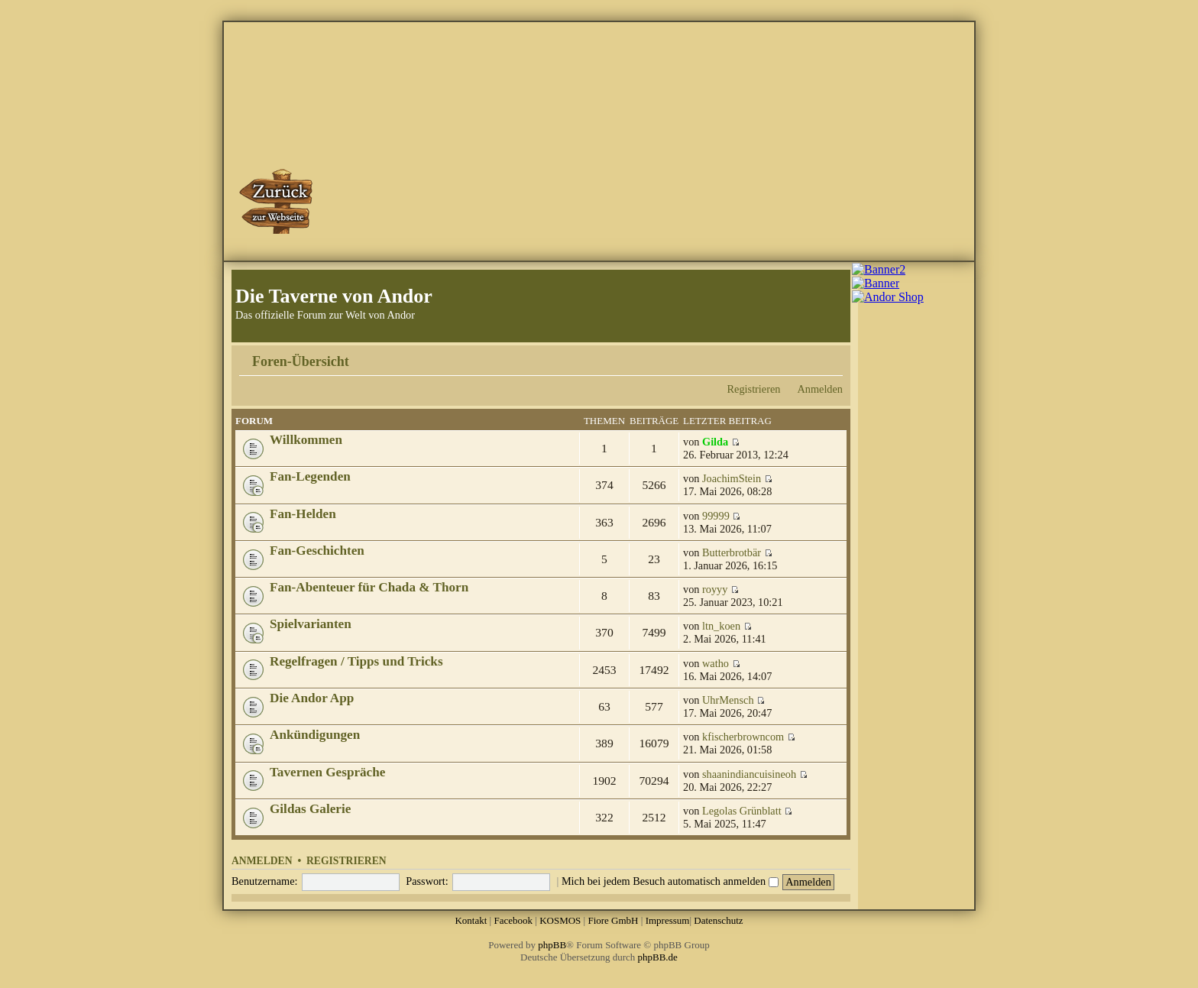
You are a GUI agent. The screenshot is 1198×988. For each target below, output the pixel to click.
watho (715, 663)
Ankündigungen (315, 734)
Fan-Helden (303, 514)
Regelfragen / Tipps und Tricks (356, 661)
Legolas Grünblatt (742, 811)
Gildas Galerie (310, 809)
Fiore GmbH (613, 920)
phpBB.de (658, 957)
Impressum (668, 920)
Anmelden (820, 389)
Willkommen (306, 439)
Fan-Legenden (310, 476)
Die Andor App (312, 698)
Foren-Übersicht (300, 361)
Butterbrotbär (731, 552)
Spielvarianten (310, 624)
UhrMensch (728, 700)
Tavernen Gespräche (327, 772)
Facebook (513, 920)
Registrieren (754, 389)
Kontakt (471, 920)
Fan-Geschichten (317, 550)
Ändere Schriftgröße (832, 356)
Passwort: (427, 881)
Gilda (715, 442)
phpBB (552, 945)
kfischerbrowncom (743, 736)
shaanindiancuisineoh (749, 774)
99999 (716, 516)
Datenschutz (718, 920)
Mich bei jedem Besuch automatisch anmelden (670, 881)
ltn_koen (721, 626)
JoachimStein (731, 478)
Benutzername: (265, 881)
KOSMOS (560, 920)
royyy (714, 589)
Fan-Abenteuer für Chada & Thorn (369, 587)
